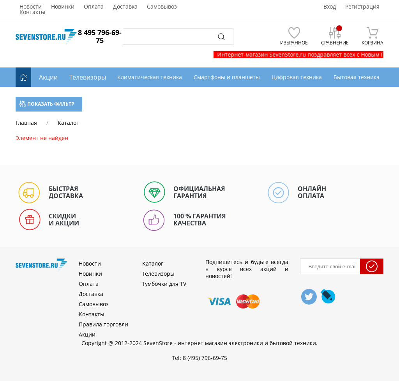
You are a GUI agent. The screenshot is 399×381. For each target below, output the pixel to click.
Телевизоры (87, 77)
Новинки (62, 6)
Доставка (125, 6)
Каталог (152, 263)
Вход (329, 6)
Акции (48, 77)
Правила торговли (103, 324)
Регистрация (362, 6)
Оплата (94, 6)
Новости (30, 6)
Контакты (32, 12)
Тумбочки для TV (164, 283)
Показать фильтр (46, 104)
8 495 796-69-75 (100, 36)
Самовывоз (162, 6)
